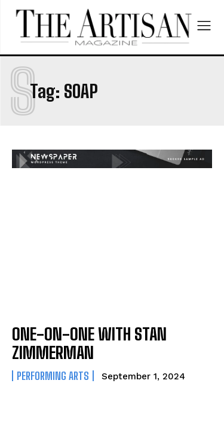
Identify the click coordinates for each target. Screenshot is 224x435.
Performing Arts (53, 375)
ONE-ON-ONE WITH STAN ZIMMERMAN (89, 343)
